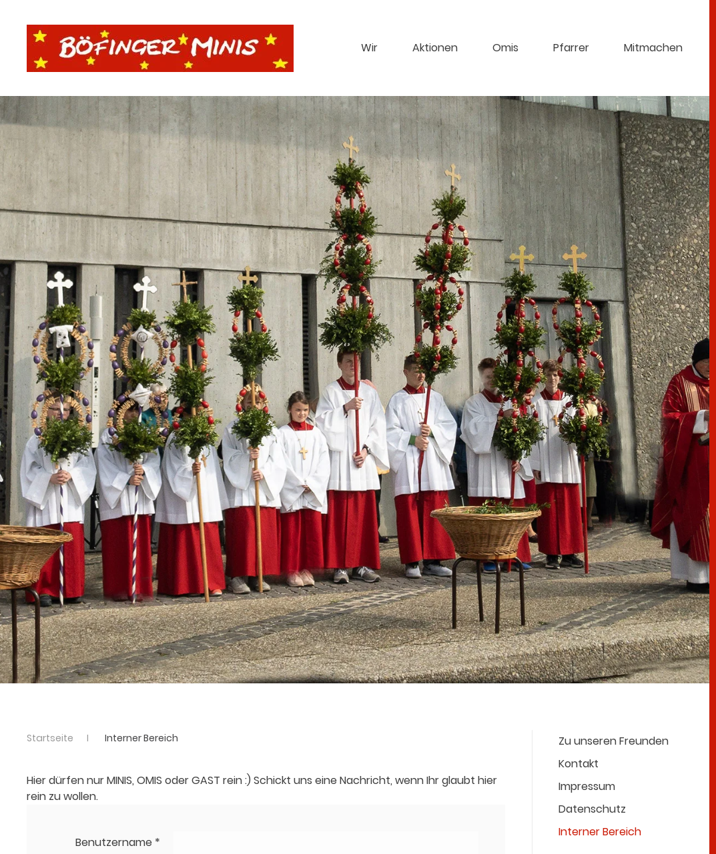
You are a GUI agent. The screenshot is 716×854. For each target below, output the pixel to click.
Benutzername (117, 842)
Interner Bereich (600, 831)
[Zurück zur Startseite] (160, 48)
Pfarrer (571, 47)
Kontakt (579, 763)
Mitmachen (653, 47)
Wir (369, 47)
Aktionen (435, 47)
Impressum (587, 786)
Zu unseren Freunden (614, 741)
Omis (505, 47)
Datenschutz (592, 809)
